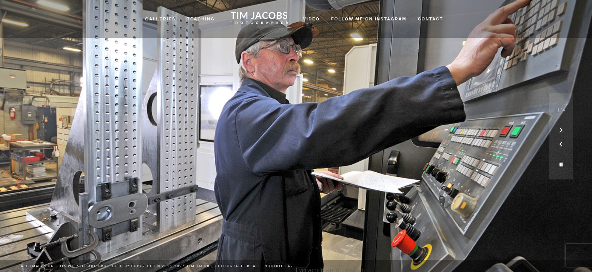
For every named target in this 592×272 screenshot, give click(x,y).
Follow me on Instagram (369, 19)
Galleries (160, 19)
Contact (430, 19)
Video (311, 19)
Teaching (200, 19)
